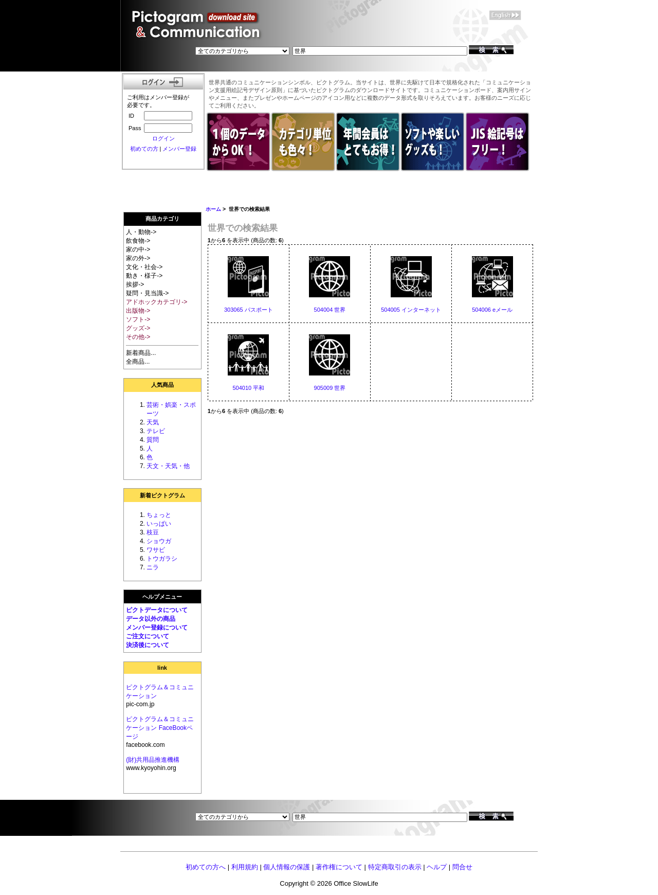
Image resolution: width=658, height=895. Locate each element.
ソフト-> (138, 319)
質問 (153, 439)
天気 (153, 422)
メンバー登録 (179, 149)
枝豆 (153, 532)
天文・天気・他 (168, 466)
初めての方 (144, 149)
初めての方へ (206, 867)
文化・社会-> (144, 267)
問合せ (462, 867)
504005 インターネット (411, 310)
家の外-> (138, 258)
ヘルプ (437, 867)
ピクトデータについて (157, 610)
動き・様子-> (144, 275)
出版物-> (138, 310)
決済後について (147, 645)
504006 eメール (492, 310)
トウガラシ (162, 558)
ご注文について (147, 636)
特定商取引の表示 (395, 867)
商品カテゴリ (162, 219)
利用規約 (244, 867)
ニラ (153, 567)
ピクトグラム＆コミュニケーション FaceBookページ (160, 727)
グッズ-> (138, 328)
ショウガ (159, 541)
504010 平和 (248, 388)
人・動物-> (141, 232)
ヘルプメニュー (162, 597)
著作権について (339, 867)
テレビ (156, 431)
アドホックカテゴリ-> (156, 302)
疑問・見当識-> (147, 293)
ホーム (213, 209)
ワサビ (156, 549)
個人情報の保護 (286, 867)
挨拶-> (135, 284)
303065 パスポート (248, 310)
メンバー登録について (157, 627)
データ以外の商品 (150, 618)
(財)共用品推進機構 (152, 759)
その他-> (138, 337)
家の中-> (138, 249)
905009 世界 (330, 388)
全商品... (138, 361)
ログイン (163, 138)
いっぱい (159, 523)
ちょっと (159, 514)
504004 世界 (330, 310)
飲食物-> (138, 240)
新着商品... (141, 352)
